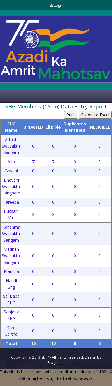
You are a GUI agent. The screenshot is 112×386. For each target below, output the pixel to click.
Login (56, 5)
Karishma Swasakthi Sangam (11, 233)
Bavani (11, 170)
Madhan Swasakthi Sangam (11, 255)
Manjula (11, 271)
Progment (55, 362)
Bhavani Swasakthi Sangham (11, 186)
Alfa (11, 161)
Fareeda (11, 202)
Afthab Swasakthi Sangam (11, 146)
